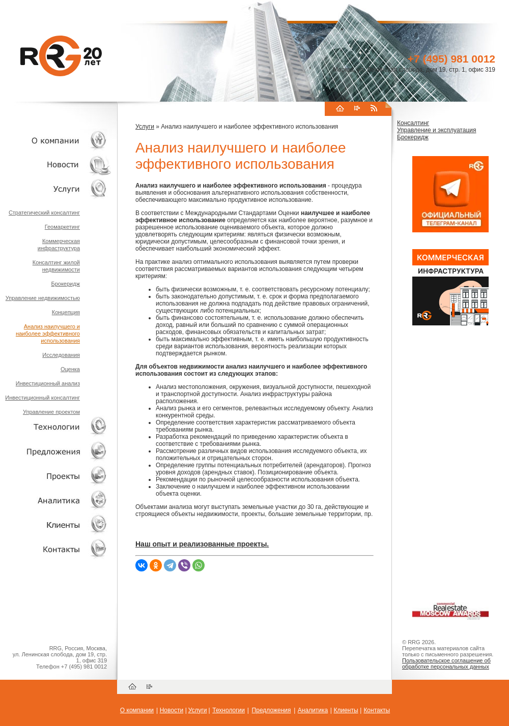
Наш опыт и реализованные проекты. (202, 544)
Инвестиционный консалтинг (42, 398)
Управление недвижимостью (43, 298)
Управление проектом (51, 412)
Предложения (271, 710)
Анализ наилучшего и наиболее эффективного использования (48, 333)
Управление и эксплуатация (436, 130)
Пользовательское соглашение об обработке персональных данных (446, 663)
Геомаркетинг (62, 227)
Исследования (61, 355)
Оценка (70, 369)
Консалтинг (413, 123)
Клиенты (345, 710)
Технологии (228, 710)
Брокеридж (65, 284)
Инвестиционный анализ (48, 383)
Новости (171, 710)
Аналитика (313, 710)
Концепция (66, 312)
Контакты (376, 710)
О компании (137, 710)
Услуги (144, 126)
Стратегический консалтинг (44, 212)
